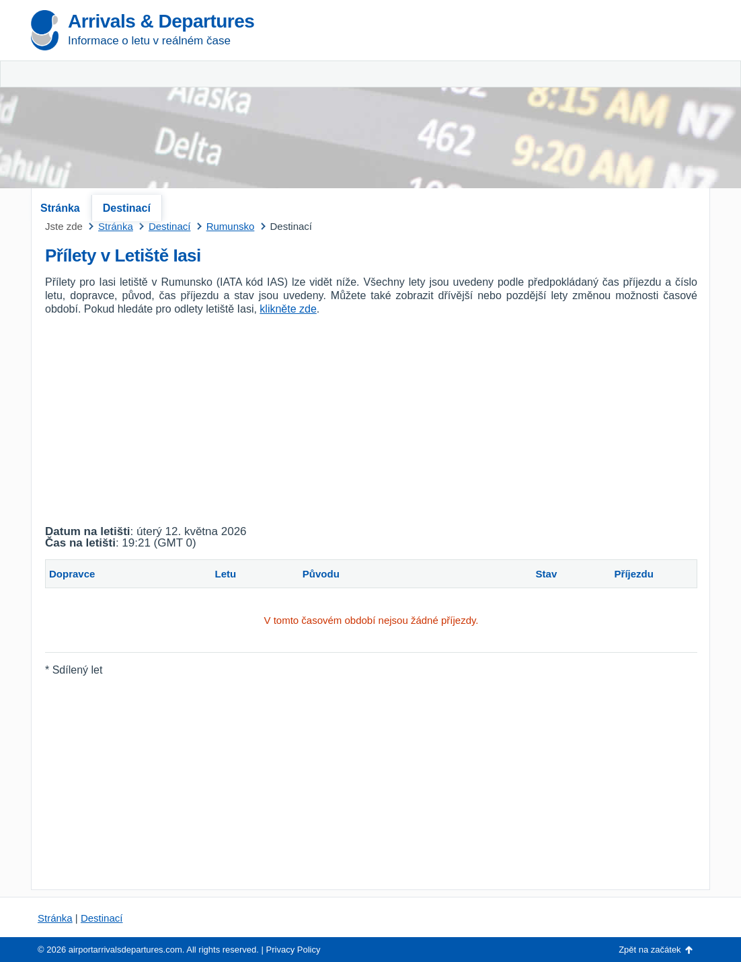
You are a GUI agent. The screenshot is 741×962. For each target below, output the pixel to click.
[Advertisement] (552, 101)
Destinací (127, 208)
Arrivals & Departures (161, 21)
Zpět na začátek (650, 950)
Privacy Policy (293, 950)
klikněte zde (288, 309)
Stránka (60, 208)
